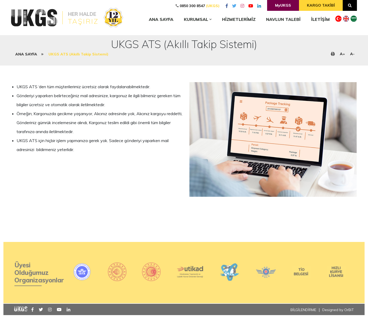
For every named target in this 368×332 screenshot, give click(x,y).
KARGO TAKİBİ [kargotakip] (321, 5)
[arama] (350, 5)
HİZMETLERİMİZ (239, 19)
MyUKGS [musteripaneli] (283, 5)
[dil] (338, 19)
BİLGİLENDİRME (301, 319)
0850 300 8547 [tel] (198, 5)
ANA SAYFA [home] (161, 19)
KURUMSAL (198, 19)
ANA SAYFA (26, 54)
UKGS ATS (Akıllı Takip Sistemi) (78, 54)
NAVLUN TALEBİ (283, 19)
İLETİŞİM (320, 19)
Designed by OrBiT (335, 319)
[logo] (63, 17)
